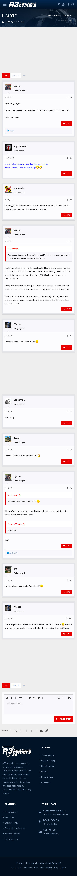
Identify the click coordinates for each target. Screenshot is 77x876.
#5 (71, 336)
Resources (9, 817)
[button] (7, 697)
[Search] (73, 4)
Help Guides (51, 824)
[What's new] (68, 4)
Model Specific (47, 766)
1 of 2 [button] (6, 75)
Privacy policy (46, 867)
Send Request (52, 833)
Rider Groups (47, 777)
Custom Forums (48, 760)
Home (63, 867)
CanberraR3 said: (15, 524)
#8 (71, 488)
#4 (71, 241)
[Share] (67, 98)
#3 (71, 200)
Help (56, 867)
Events (44, 771)
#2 (71, 158)
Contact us (16, 867)
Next (16, 75)
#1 (71, 97)
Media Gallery (11, 812)
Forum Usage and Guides (57, 814)
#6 (71, 411)
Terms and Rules (30, 867)
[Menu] (4, 4)
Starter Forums (48, 755)
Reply (68, 123)
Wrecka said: (13, 495)
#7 (71, 449)
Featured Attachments (15, 828)
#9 (71, 580)
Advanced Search (12, 833)
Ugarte (7, 22)
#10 (70, 618)
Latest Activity (11, 822)
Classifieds (46, 782)
